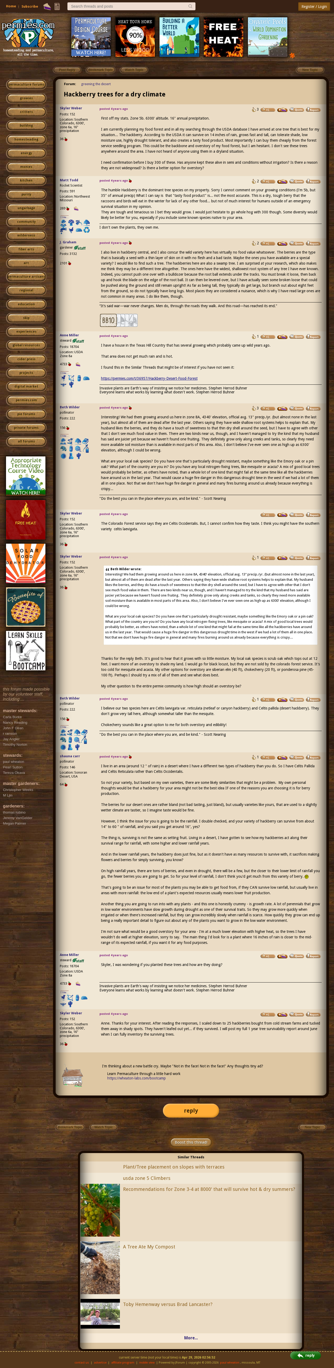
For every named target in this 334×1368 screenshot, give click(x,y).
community (26, 222)
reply (191, 1110)
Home (11, 6)
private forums (26, 428)
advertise (100, 1362)
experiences (26, 331)
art (26, 263)
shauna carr (70, 756)
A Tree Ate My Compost (149, 1246)
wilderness (26, 235)
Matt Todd (69, 180)
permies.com (26, 400)
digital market (26, 386)
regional (26, 290)
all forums (26, 441)
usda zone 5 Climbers (147, 1178)
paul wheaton (229, 1362)
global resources (26, 345)
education (26, 304)
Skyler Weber (71, 108)
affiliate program (122, 1362)
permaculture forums (26, 84)
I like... (65, 217)
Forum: (70, 84)
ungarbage (26, 208)
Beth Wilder (70, 407)
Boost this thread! (191, 1142)
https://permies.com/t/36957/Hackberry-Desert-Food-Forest (149, 378)
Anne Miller (69, 335)
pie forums (26, 414)
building (26, 125)
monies (26, 167)
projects (26, 373)
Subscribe (30, 6)
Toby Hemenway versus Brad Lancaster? (168, 1304)
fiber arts (26, 249)
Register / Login (314, 6)
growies (26, 98)
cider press (26, 359)
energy (26, 153)
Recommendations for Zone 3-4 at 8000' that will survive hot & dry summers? (209, 1189)
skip (26, 318)
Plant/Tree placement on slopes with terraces (174, 1167)
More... (191, 1337)
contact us (82, 1362)
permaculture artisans (26, 277)
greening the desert (96, 84)
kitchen (26, 180)
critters (26, 112)
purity (26, 194)
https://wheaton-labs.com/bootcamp (136, 1078)
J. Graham (68, 242)
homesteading (26, 139)
